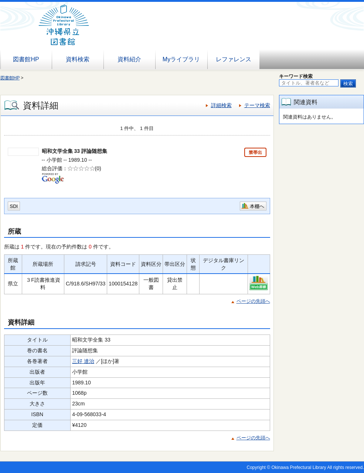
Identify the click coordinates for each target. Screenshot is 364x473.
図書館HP (26, 59)
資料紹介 (129, 59)
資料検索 (77, 59)
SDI (14, 206)
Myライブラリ (181, 59)
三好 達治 (83, 361)
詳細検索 (221, 105)
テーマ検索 (257, 105)
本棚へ (257, 206)
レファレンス (233, 59)
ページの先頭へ (253, 301)
